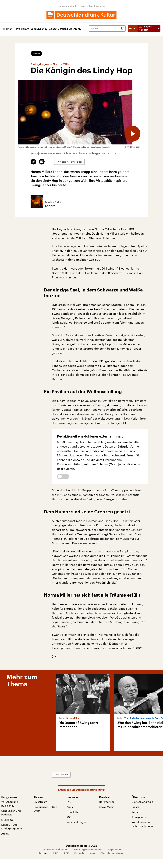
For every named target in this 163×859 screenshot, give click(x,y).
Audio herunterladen (71, 161)
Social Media (106, 806)
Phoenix (79, 853)
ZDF (66, 853)
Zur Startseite (61, 774)
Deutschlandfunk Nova (92, 6)
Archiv (77, 28)
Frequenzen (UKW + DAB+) (45, 808)
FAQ (69, 801)
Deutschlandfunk (67, 6)
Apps (70, 806)
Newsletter (73, 811)
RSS (69, 816)
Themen (7, 28)
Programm (22, 28)
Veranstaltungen (77, 822)
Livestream (40, 801)
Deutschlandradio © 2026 (81, 845)
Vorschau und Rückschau (9, 803)
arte (92, 853)
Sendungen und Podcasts (11, 812)
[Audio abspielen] (132, 134)
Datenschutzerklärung (119, 455)
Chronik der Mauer (111, 853)
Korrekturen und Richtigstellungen (142, 824)
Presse (135, 806)
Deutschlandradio (142, 801)
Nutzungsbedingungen (88, 849)
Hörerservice (106, 801)
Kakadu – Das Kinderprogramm (11, 826)
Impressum (115, 849)
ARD (55, 853)
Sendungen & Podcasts (44, 28)
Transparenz (139, 816)
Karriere (136, 811)
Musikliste (66, 28)
